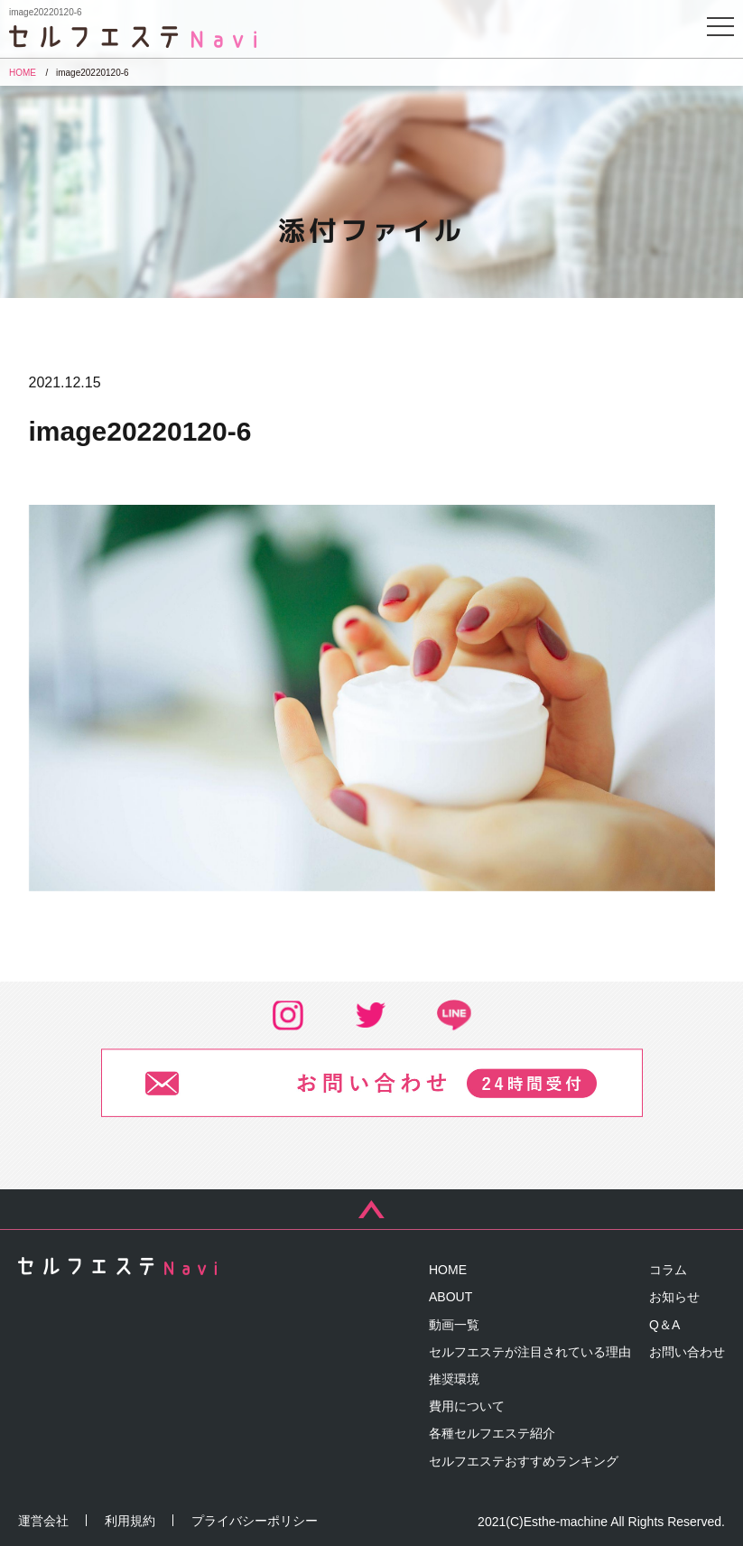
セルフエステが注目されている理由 (530, 1352)
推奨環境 (454, 1379)
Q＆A (664, 1325)
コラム (668, 1269)
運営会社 (43, 1520)
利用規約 (130, 1520)
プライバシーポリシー (254, 1520)
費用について (467, 1406)
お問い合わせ (687, 1352)
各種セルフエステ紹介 (492, 1433)
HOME (448, 1269)
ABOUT (450, 1297)
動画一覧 (454, 1325)
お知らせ (674, 1297)
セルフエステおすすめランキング (523, 1461)
